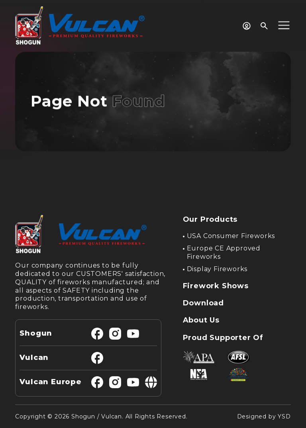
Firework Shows (216, 285)
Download (203, 303)
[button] (284, 25)
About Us (201, 320)
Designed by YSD (264, 416)
